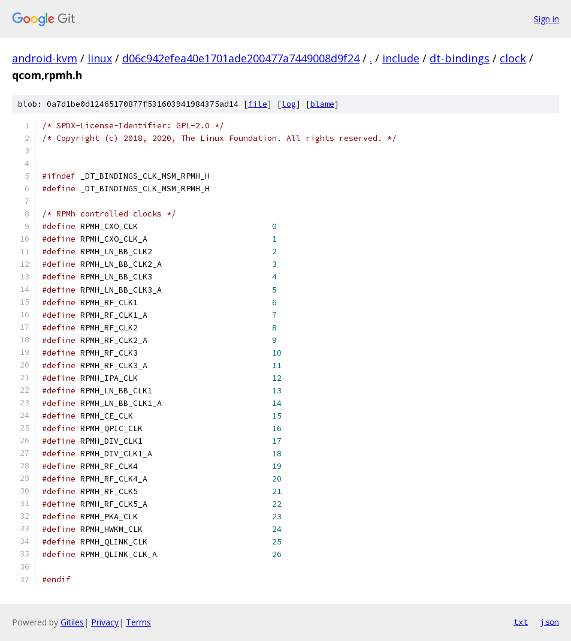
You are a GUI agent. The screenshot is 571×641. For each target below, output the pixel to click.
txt (520, 621)
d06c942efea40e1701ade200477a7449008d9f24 (240, 58)
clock (513, 58)
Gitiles (72, 622)
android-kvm (44, 58)
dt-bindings (460, 58)
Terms (138, 622)
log (289, 104)
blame (322, 104)
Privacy (105, 622)
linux (99, 58)
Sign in (546, 19)
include (400, 58)
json (549, 621)
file (257, 104)
